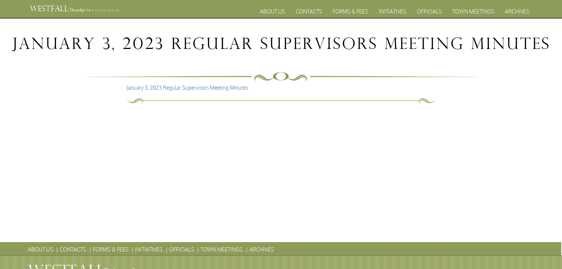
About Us (272, 11)
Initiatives (392, 11)
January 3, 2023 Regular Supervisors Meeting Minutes (187, 87)
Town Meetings (473, 11)
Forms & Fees (350, 11)
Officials (429, 11)
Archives (517, 11)
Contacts (309, 11)
